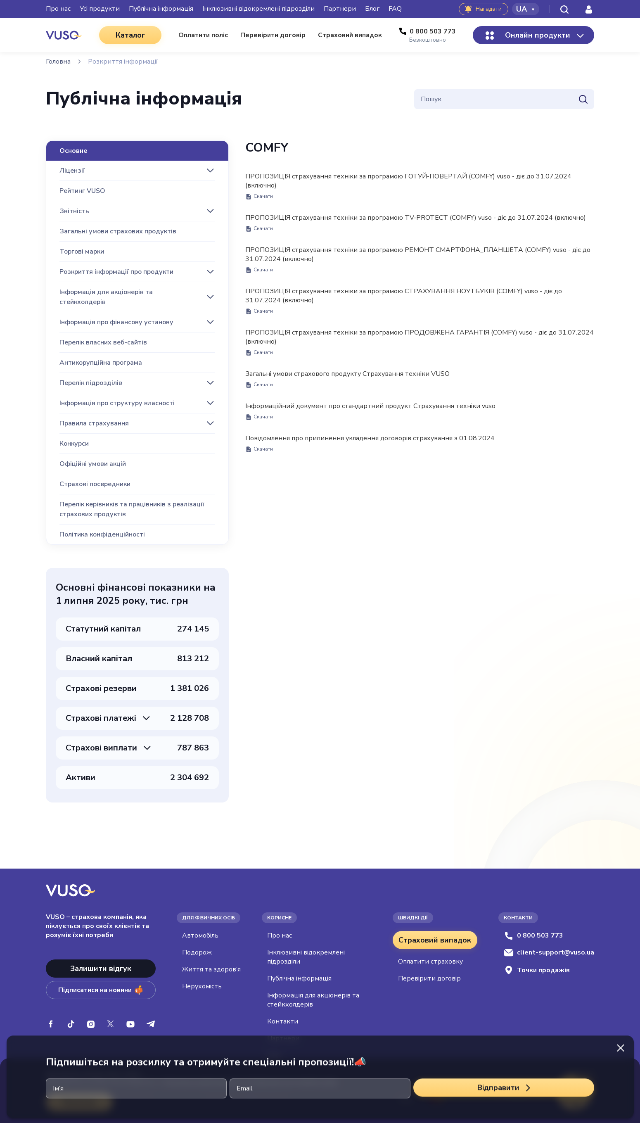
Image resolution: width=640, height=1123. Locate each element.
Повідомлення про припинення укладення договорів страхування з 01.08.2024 (370, 443)
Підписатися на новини (100, 990)
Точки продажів (537, 970)
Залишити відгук (100, 968)
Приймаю (79, 1102)
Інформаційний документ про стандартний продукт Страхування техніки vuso (370, 410)
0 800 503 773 (533, 935)
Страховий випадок (434, 940)
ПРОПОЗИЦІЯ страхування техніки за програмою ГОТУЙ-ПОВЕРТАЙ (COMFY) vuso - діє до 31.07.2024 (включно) (408, 186)
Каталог (130, 35)
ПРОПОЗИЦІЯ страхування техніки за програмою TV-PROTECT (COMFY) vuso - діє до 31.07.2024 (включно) (415, 222)
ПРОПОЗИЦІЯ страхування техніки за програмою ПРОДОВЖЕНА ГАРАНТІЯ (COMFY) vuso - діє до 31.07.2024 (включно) (419, 342)
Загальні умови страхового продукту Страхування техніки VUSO (347, 378)
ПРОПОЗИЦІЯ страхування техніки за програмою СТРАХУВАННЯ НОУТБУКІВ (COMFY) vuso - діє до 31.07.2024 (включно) (403, 301)
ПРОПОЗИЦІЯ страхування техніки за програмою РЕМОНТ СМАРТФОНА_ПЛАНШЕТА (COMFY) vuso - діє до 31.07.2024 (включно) (417, 259)
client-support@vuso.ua (549, 952)
